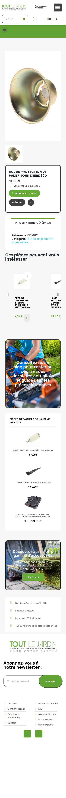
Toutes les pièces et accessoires (32, 240)
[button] (24, 193)
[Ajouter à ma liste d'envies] (31, 202)
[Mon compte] (35, 19)
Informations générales (33, 223)
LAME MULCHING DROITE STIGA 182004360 (57, 302)
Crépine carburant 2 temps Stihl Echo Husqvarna (22, 302)
